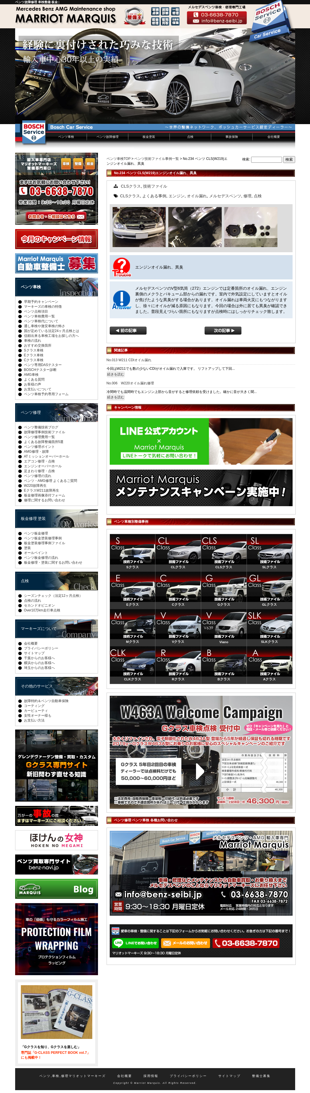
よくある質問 (34, 379)
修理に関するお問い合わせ (44, 500)
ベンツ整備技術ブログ (41, 427)
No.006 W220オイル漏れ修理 (130, 383)
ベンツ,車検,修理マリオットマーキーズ (72, 1076)
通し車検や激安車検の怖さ (44, 326)
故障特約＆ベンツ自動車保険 (46, 701)
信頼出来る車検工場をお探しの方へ (51, 336)
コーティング (34, 706)
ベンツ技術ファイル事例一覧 (156, 159)
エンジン (177, 196)
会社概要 (273, 136)
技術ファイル (155, 186)
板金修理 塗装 (33, 518)
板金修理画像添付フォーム (44, 495)
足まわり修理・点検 (39, 471)
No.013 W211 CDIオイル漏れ (129, 360)
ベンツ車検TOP (119, 159)
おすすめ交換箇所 (37, 345)
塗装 (27, 548)
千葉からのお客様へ (39, 658)
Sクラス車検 (33, 350)
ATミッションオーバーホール (46, 456)
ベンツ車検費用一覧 (39, 316)
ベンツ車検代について (41, 321)
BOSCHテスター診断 (40, 370)
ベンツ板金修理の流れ (41, 558)
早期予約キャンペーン (41, 302)
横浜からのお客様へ (39, 663)
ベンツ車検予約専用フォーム (46, 394)
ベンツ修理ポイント (39, 447)
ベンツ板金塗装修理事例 (43, 538)
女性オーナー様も (37, 716)
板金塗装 (149, 136)
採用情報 (150, 1076)
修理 (247, 196)
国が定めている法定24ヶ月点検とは (51, 331)
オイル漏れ (197, 196)
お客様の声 (32, 384)
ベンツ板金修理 (36, 533)
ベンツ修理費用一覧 (39, 437)
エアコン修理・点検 (39, 461)
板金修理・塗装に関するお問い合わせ (53, 563)
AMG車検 (31, 375)
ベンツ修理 (31, 412)
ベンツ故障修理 (108, 136)
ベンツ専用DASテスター (43, 365)
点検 (190, 136)
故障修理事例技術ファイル (44, 432)
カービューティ (36, 711)
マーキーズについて (39, 628)
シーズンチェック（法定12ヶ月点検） (53, 596)
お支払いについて (37, 389)
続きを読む (115, 374)
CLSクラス (131, 186)
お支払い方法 (34, 720)
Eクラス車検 (33, 355)
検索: (246, 159)
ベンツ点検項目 (36, 311)
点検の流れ (32, 601)
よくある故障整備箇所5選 (44, 442)
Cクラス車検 (34, 360)
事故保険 (231, 136)
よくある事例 (154, 196)
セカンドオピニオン (39, 605)
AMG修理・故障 (36, 452)
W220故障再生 (35, 486)
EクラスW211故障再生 (41, 490)
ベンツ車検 (66, 136)
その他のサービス (37, 686)
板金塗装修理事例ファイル (44, 543)
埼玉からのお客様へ (39, 668)
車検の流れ (32, 341)
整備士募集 (261, 1076)
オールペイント (36, 553)
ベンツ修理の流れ (37, 476)
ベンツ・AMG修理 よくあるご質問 (50, 481)
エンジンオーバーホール (43, 466)
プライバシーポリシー (41, 648)
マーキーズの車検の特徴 (43, 307)
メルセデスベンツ (225, 196)
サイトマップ (34, 653)
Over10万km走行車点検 (42, 610)
